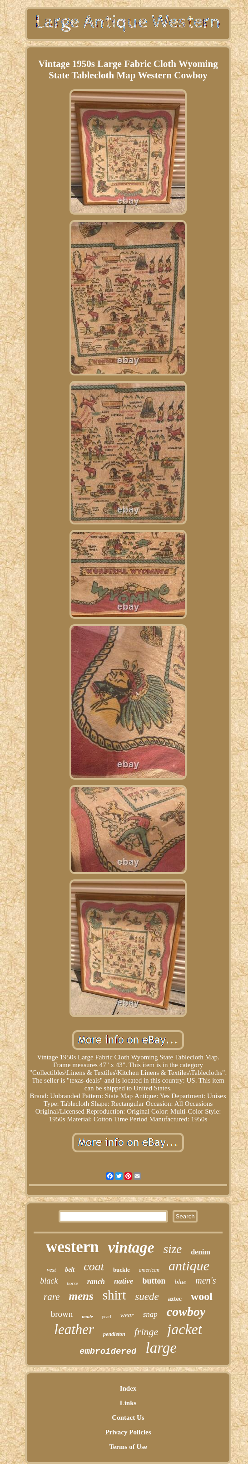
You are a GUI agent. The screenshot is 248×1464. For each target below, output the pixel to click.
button (153, 1280)
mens (81, 1296)
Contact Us (128, 1417)
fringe (146, 1331)
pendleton (114, 1334)
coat (94, 1266)
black (49, 1280)
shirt (114, 1295)
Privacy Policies (128, 1432)
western (72, 1247)
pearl (106, 1316)
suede (147, 1296)
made (87, 1316)
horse (72, 1283)
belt (69, 1269)
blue (180, 1281)
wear (127, 1315)
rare (52, 1296)
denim (200, 1252)
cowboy (186, 1312)
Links (128, 1403)
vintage (131, 1247)
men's (205, 1280)
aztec (175, 1298)
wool (202, 1296)
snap (150, 1314)
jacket (184, 1329)
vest (51, 1269)
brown (62, 1314)
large (160, 1348)
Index (128, 1388)
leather (74, 1329)
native (124, 1281)
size (173, 1249)
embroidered (107, 1351)
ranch (96, 1281)
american (149, 1270)
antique (189, 1265)
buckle (121, 1269)
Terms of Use (128, 1446)
